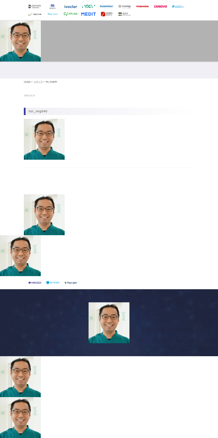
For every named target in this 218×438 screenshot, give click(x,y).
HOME (27, 81)
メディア (38, 81)
